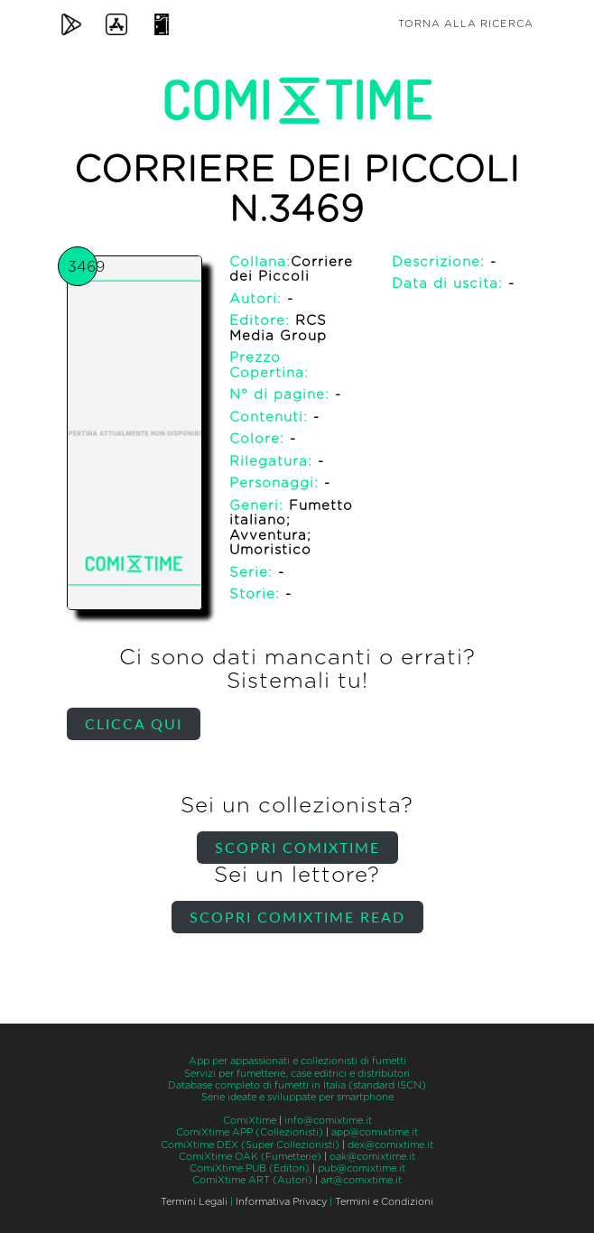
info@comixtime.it (328, 1121)
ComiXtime (249, 1121)
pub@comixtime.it (361, 1168)
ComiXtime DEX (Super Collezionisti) (250, 1145)
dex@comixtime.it (390, 1145)
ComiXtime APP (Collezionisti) (249, 1132)
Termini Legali (194, 1202)
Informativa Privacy (281, 1202)
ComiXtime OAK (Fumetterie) (250, 1157)
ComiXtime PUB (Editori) (250, 1168)
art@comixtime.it (361, 1180)
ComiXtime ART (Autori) (252, 1180)
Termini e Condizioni (384, 1202)
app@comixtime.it (374, 1132)
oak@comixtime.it (372, 1157)
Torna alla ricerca (466, 24)
